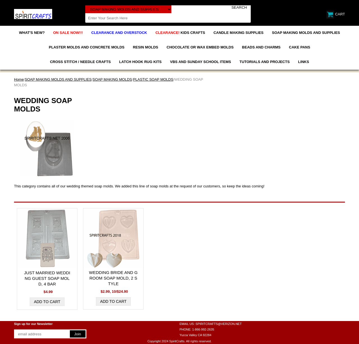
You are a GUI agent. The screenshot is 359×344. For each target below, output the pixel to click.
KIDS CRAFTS (180, 33)
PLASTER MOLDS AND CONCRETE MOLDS (87, 47)
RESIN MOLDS (145, 47)
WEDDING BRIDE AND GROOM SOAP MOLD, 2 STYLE (113, 278)
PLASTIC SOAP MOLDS (153, 79)
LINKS (303, 62)
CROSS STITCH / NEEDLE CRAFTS (80, 62)
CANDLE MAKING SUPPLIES (238, 33)
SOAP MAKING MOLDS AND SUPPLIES (306, 33)
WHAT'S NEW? (32, 33)
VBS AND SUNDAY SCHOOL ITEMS (200, 62)
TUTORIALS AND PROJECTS (265, 62)
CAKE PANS (299, 47)
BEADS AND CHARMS (261, 47)
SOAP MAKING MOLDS (112, 79)
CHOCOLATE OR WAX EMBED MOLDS (200, 47)
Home (19, 79)
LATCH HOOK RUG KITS (140, 62)
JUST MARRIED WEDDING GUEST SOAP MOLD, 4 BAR (47, 278)
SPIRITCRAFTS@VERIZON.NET (218, 324)
